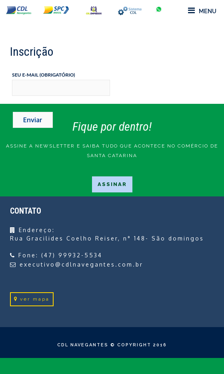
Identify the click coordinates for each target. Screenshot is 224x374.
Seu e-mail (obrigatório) (43, 75)
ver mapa (32, 299)
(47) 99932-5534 (71, 255)
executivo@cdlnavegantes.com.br (81, 264)
